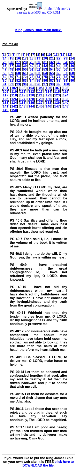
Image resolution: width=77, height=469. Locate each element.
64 (45, 73)
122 (48, 95)
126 (14, 99)
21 (52, 58)
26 (11, 62)
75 (45, 77)
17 (25, 58)
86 (45, 80)
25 (4, 62)
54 (52, 69)
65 (52, 73)
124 (65, 95)
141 (5, 106)
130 (48, 99)
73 (31, 77)
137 (40, 102)
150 (14, 110)
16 (18, 58)
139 (57, 102)
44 (59, 65)
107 (57, 88)
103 (22, 88)
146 (48, 106)
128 (31, 99)
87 (52, 80)
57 (72, 69)
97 (45, 84)
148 (65, 106)
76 (52, 77)
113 (40, 91)
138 (48, 102)
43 (52, 65)
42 (45, 65)
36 (4, 65)
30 (38, 62)
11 (55, 54)
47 (4, 69)
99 (59, 84)
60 (18, 73)
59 (11, 73)
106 (48, 88)
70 (11, 77)
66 (59, 73)
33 (59, 62)
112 (31, 91)
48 (11, 69)
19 (38, 58)
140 (65, 102)
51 (31, 69)
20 (45, 58)
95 (31, 84)
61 (25, 73)
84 (31, 80)
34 (65, 62)
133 (5, 102)
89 (65, 80)
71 (18, 77)
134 (14, 102)
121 (40, 95)
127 (22, 99)
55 (59, 69)
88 (59, 80)
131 (57, 99)
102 (14, 88)
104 (31, 88)
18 (31, 58)
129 (40, 99)
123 (57, 95)
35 (72, 62)
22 (59, 58)
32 (52, 62)
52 (38, 69)
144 (31, 106)
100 (66, 84)
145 (40, 106)
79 (72, 77)
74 (38, 77)
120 (31, 95)
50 (25, 69)
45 (65, 65)
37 (11, 65)
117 (5, 95)
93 (18, 84)
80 (4, 80)
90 (72, 80)
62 (31, 73)
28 (25, 62)
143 (22, 106)
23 (65, 58)
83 (25, 80)
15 (11, 58)
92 (11, 84)
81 (11, 80)
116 (65, 91)
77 (59, 77)
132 (65, 99)
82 (18, 80)
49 (18, 69)
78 (65, 77)
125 (5, 99)
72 (25, 77)
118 (14, 95)
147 (57, 106)
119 (22, 95)
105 (40, 88)
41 (38, 65)
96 (38, 84)
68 (72, 73)
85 (38, 80)
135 (22, 102)
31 (45, 62)
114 (48, 91)
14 (4, 58)
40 (31, 65)
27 (18, 62)
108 (65, 88)
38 (18, 65)
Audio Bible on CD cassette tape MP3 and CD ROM (43, 10)
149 (5, 110)
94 (25, 84)
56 (65, 69)
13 (69, 54)
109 (5, 91)
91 (4, 84)
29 (31, 62)
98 (52, 84)
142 (14, 106)
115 (57, 91)
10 (49, 54)
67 (65, 73)
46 (72, 65)
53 (45, 69)
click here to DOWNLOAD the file (48, 463)
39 (25, 65)
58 (4, 73)
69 (4, 77)
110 (14, 91)
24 (72, 58)
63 (38, 73)
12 (62, 54)
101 (5, 88)
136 (31, 102)
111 (22, 91)
